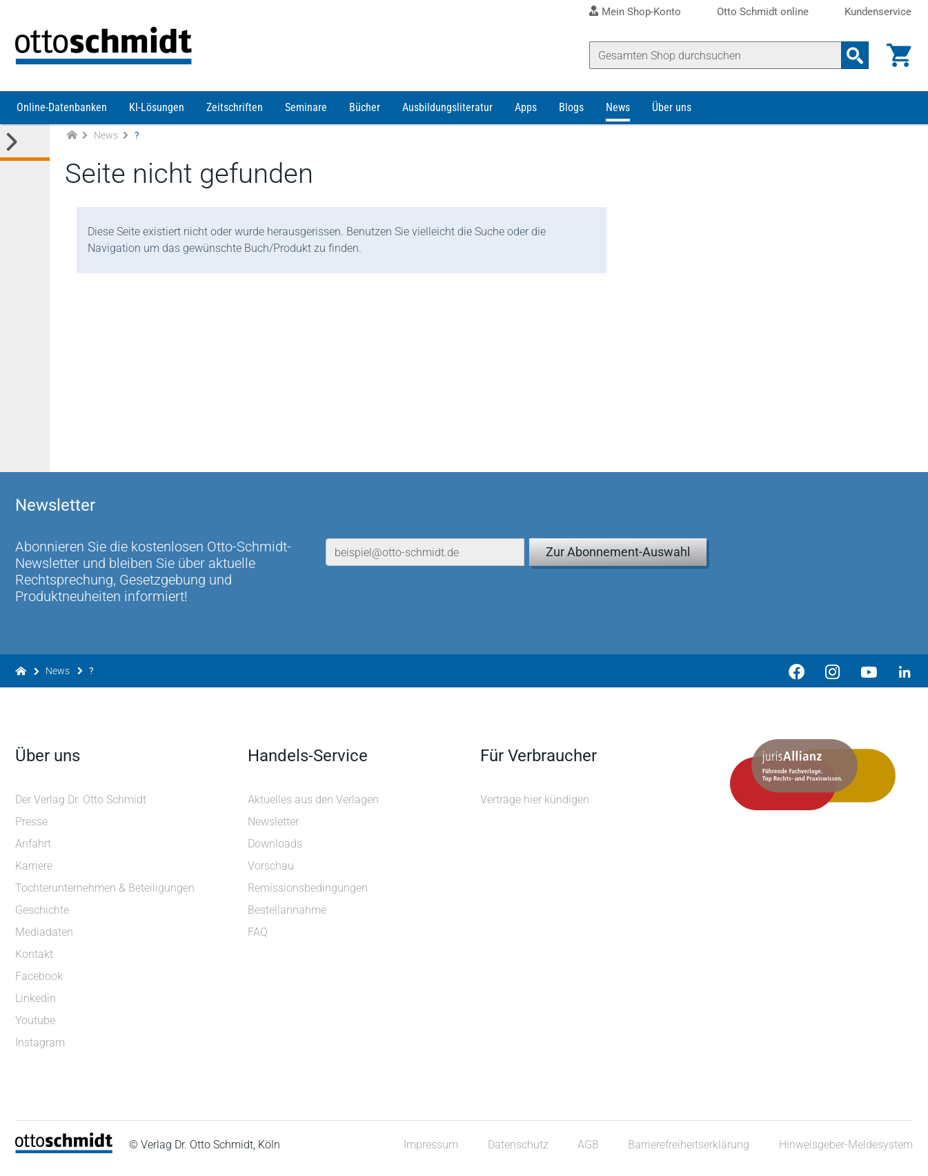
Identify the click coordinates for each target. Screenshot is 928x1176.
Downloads (275, 849)
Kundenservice (878, 12)
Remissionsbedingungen (308, 894)
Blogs (571, 115)
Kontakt (36, 960)
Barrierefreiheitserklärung (688, 1151)
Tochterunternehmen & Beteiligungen (106, 894)
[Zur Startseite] (71, 144)
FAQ (258, 938)
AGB (587, 1151)
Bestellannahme (287, 916)
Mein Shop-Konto (641, 12)
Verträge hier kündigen (535, 805)
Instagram (41, 1048)
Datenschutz (516, 1151)
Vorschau (271, 872)
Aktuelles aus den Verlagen (313, 805)
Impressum (430, 1151)
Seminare (306, 115)
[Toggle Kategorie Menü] (25, 151)
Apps (526, 115)
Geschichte (43, 916)
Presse (33, 827)
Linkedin (37, 1004)
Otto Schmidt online (763, 12)
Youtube (37, 1026)
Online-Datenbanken (62, 115)
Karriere (35, 872)
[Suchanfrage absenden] (853, 55)
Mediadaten (46, 938)
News (618, 115)
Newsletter (273, 827)
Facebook (40, 982)
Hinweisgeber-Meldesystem (844, 1151)
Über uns (671, 115)
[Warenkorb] (897, 55)
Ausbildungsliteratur (447, 115)
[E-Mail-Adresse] (425, 544)
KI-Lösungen (156, 115)
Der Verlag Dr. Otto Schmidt (82, 805)
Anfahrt (34, 849)
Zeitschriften (234, 115)
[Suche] (714, 55)
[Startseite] (65, 1155)
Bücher (364, 115)
